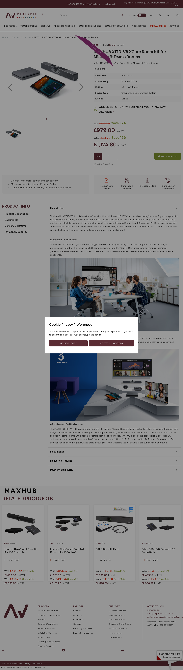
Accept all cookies (111, 343)
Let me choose (68, 343)
